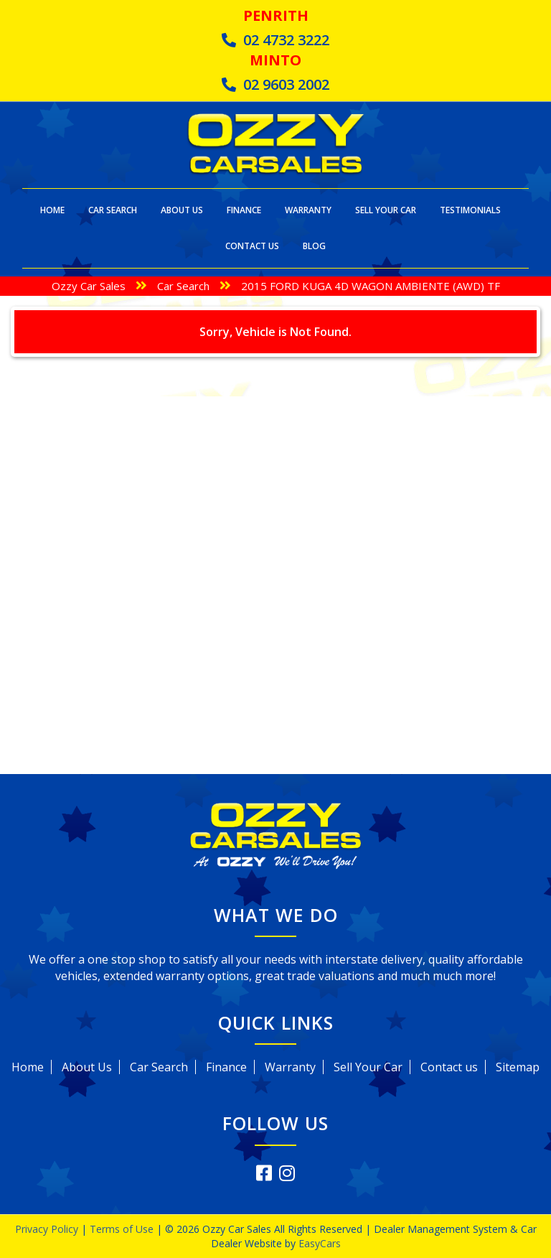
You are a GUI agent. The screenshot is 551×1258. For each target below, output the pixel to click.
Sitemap (518, 1067)
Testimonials (470, 210)
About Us (182, 210)
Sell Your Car (385, 210)
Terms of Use (123, 1229)
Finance (244, 210)
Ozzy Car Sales (89, 286)
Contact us (449, 1067)
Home (52, 210)
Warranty (308, 210)
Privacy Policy (48, 1229)
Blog (314, 246)
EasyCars (319, 1243)
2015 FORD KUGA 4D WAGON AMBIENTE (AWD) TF (370, 286)
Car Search (112, 210)
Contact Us (252, 246)
